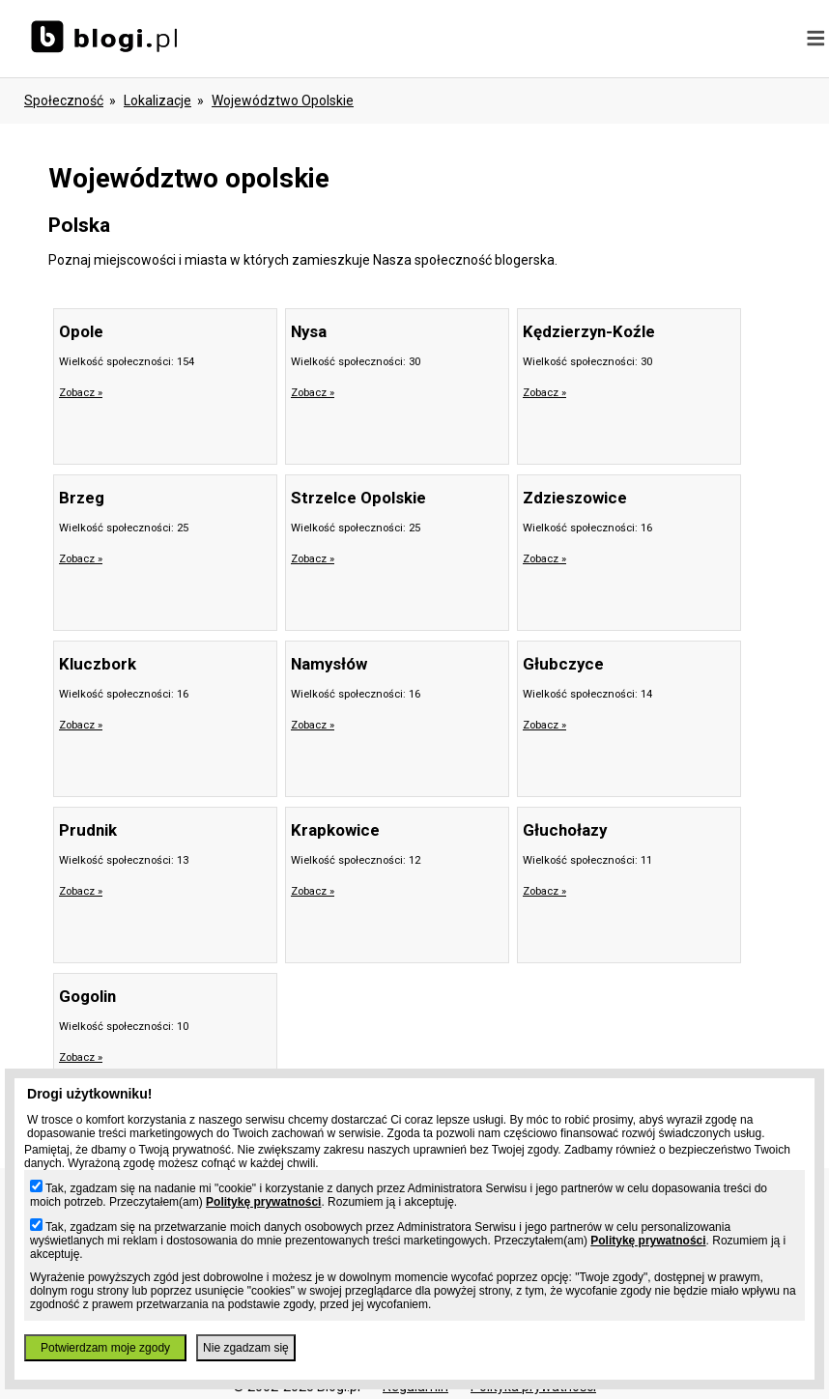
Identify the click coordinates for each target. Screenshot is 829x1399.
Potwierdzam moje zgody (105, 1348)
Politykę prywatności (263, 1202)
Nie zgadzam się (246, 1348)
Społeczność (63, 100)
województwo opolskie (283, 100)
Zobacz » (80, 392)
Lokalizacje (157, 100)
